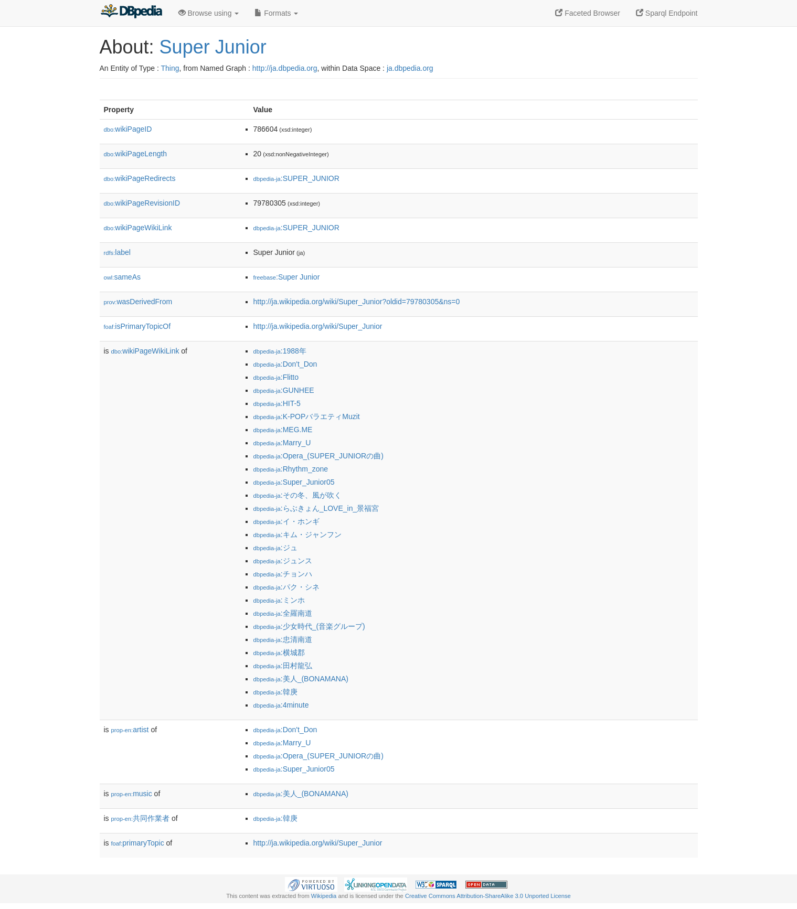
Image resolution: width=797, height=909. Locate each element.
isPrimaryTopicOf (137, 326)
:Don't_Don (285, 364)
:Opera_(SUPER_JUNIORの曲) (318, 456)
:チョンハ (282, 574)
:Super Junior (286, 277)
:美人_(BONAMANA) (300, 679)
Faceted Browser (587, 13)
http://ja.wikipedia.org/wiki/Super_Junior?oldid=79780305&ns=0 (356, 301)
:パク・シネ (286, 587)
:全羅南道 (282, 613)
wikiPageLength (135, 153)
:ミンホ (279, 600)
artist (130, 729)
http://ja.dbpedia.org (284, 68)
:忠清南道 (282, 639)
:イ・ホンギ (286, 521)
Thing (170, 68)
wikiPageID (128, 129)
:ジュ (275, 547)
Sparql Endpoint (667, 13)
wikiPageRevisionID (142, 203)
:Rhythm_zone (290, 469)
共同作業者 (140, 818)
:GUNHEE (283, 390)
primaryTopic (137, 843)
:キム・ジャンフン (297, 534)
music (131, 793)
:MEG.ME (283, 429)
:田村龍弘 (282, 665)
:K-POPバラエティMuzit (306, 416)
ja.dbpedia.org (410, 68)
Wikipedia (324, 896)
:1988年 (279, 351)
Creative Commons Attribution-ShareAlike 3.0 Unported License (488, 896)
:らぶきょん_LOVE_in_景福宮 (316, 508)
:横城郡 (279, 652)
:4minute (281, 705)
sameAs (122, 277)
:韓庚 (275, 692)
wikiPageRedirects (140, 178)
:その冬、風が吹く (297, 495)
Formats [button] (276, 13)
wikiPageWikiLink (138, 227)
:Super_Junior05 (294, 482)
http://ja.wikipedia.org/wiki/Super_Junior (317, 326)
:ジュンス (282, 561)
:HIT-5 (277, 403)
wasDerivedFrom (138, 301)
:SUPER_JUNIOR (296, 178)
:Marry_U (282, 443)
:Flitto (276, 377)
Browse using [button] (208, 13)
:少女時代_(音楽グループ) (309, 626)
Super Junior (213, 47)
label (117, 252)
